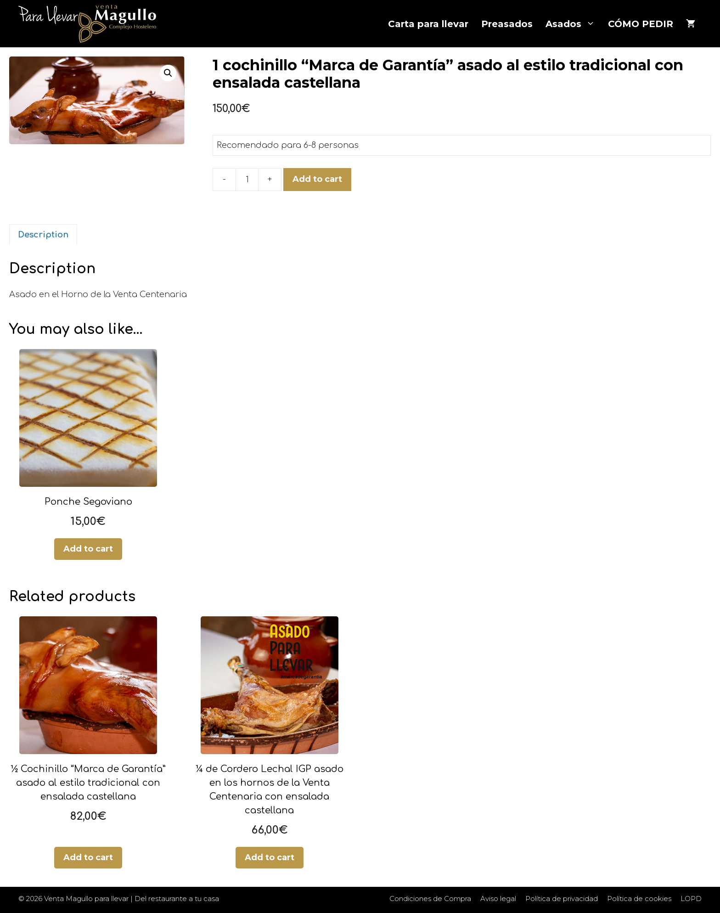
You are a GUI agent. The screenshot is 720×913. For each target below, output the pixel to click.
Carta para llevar (428, 23)
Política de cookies (639, 898)
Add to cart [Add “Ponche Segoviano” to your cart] (88, 549)
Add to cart (317, 179)
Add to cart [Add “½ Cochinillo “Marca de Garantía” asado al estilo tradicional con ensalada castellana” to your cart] (88, 857)
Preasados (507, 23)
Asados (574, 24)
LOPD (691, 898)
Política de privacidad (561, 898)
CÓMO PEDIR (640, 23)
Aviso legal (498, 898)
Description (43, 234)
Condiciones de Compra (430, 898)
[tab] (43, 234)
